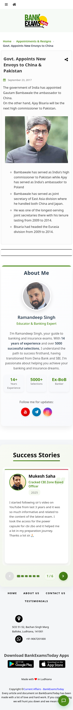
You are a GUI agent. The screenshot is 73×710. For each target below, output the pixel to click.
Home (7, 41)
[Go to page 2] (22, 576)
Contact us (55, 593)
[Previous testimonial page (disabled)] (9, 576)
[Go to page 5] (34, 576)
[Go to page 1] (18, 576)
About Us (31, 593)
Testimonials (36, 601)
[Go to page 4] (30, 576)
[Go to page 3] (26, 576)
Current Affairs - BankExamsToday (44, 689)
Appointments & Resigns (34, 41)
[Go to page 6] (38, 576)
